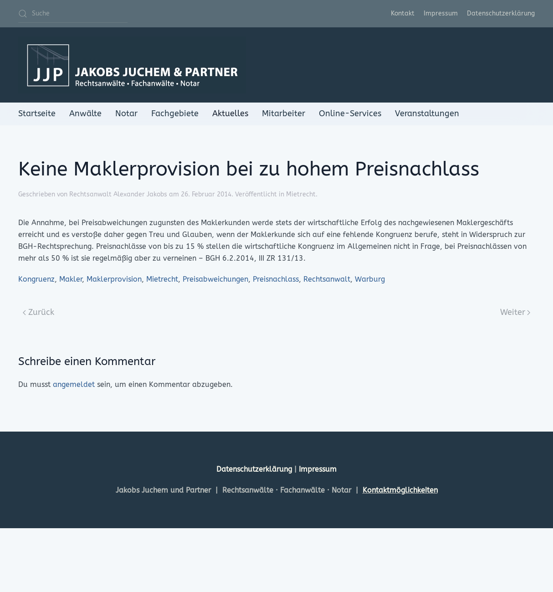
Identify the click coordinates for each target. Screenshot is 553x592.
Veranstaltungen (427, 113)
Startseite (37, 113)
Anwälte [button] (85, 113)
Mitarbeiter (283, 113)
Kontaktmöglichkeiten (400, 490)
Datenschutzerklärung (501, 13)
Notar (126, 113)
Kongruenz (36, 279)
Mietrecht (301, 194)
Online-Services (350, 113)
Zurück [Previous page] (38, 312)
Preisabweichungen (215, 279)
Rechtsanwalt (326, 279)
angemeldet (74, 384)
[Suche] (73, 14)
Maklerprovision (114, 279)
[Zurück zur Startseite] (132, 64)
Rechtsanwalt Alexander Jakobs (118, 194)
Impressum (441, 13)
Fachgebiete (175, 113)
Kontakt (403, 13)
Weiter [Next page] (515, 312)
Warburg (370, 279)
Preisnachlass (276, 279)
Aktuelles (230, 113)
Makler (70, 279)
